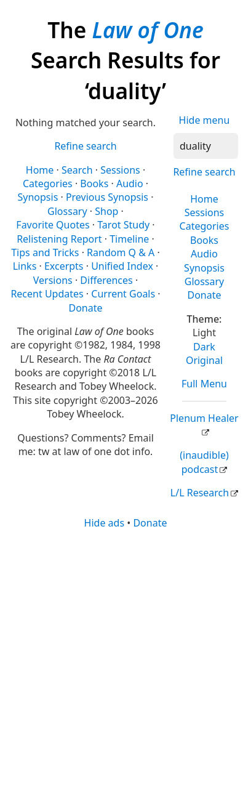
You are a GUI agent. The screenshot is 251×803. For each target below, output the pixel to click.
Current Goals (123, 294)
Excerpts (64, 266)
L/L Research (199, 492)
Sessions (205, 212)
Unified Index (122, 266)
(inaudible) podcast (204, 461)
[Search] (205, 146)
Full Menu (204, 383)
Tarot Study (123, 225)
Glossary (205, 281)
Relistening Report (59, 239)
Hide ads (104, 523)
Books (204, 240)
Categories (204, 226)
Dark (204, 346)
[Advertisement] (125, 665)
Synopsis (204, 268)
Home (204, 199)
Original (204, 360)
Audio (204, 253)
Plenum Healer (204, 418)
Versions (53, 280)
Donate (204, 295)
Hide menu (204, 120)
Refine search (204, 172)
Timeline (129, 239)
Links (25, 266)
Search (77, 170)
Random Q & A (120, 252)
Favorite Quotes (52, 225)
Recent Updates (46, 294)
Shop (106, 211)
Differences (106, 280)
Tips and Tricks (45, 252)
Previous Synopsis (107, 197)
